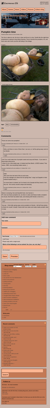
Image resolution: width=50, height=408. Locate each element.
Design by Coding (7, 272)
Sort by (27, 266)
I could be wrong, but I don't (10, 341)
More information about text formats (27, 237)
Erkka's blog (39, 9)
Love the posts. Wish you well (10, 354)
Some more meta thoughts (10, 304)
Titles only (4, 393)
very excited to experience (10, 358)
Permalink (4, 143)
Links (4, 318)
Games (10, 9)
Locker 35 (5, 275)
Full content (5, 395)
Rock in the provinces (8, 280)
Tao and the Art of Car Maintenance (12, 278)
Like (2, 128)
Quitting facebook (7, 282)
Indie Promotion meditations (10, 298)
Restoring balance (8, 288)
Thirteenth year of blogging (10, 271)
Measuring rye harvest (9, 290)
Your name (5, 220)
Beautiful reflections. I (8, 364)
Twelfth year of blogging (9, 292)
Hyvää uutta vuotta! (8, 351)
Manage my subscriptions (8, 388)
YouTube (4, 404)
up (2, 130)
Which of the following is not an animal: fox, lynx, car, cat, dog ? (22, 245)
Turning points (7, 284)
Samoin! (5, 348)
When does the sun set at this (10, 332)
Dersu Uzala (6, 276)
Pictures (31, 9)
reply (3, 145)
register (47, 3)
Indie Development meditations (11, 300)
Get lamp (5, 286)
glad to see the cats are (9, 345)
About (4, 9)
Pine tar (5, 308)
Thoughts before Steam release (11, 296)
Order (34, 266)
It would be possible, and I (9, 338)
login (41, 3)
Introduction (6, 316)
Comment (5, 227)
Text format (5, 237)
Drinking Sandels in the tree (10, 302)
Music (17, 9)
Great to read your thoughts (10, 361)
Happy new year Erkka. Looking (11, 335)
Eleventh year (6, 306)
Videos (23, 9)
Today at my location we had (10, 328)
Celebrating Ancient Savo (9, 294)
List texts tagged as (18, 266)
